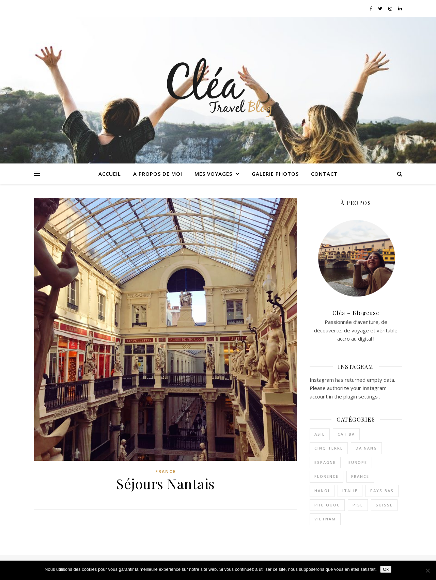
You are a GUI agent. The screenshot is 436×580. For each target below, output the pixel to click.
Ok (386, 569)
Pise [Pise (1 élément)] (358, 504)
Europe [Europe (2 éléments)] (357, 462)
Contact (324, 173)
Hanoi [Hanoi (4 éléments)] (322, 490)
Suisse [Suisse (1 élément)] (384, 504)
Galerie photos (275, 173)
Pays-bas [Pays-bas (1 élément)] (382, 490)
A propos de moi (157, 173)
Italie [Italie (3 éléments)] (350, 490)
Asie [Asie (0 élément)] (319, 434)
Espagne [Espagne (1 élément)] (325, 462)
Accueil (109, 173)
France (165, 471)
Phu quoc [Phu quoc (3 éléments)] (327, 504)
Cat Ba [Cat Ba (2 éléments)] (346, 434)
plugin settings (361, 396)
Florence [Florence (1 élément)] (326, 476)
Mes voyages (213, 173)
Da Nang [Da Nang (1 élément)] (366, 448)
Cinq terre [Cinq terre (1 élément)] (328, 448)
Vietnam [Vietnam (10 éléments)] (325, 518)
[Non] (427, 570)
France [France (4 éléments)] (360, 476)
